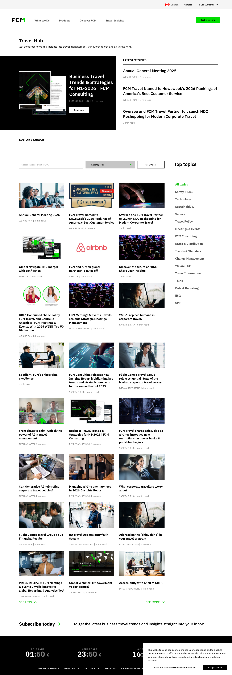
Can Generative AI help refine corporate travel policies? (39, 488)
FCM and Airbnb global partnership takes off (84, 269)
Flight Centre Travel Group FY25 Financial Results (41, 536)
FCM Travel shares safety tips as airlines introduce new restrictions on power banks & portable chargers (141, 436)
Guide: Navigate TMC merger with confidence (38, 269)
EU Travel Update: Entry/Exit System (88, 536)
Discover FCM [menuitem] (88, 20)
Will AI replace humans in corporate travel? (137, 317)
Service (180, 214)
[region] (187, 659)
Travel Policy (184, 221)
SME (178, 303)
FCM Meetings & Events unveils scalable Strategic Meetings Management (90, 319)
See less (25, 602)
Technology (183, 199)
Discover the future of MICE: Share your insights (138, 269)
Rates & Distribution (189, 244)
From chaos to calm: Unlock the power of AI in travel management (40, 434)
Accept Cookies (215, 667)
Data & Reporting (187, 288)
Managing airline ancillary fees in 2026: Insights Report (90, 488)
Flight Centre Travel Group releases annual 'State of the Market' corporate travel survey (140, 378)
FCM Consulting (186, 236)
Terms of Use (110, 669)
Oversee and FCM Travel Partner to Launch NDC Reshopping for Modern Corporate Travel (141, 218)
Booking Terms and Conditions (136, 669)
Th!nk (179, 281)
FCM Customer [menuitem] (206, 4)
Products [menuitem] (64, 20)
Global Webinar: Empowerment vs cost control (90, 585)
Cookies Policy (91, 669)
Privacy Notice (71, 669)
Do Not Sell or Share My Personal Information (174, 667)
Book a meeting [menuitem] (207, 20)
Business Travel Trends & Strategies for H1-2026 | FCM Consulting (89, 434)
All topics (181, 184)
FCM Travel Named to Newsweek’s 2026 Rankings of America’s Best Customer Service (91, 218)
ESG (178, 295)
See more (153, 602)
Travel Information (188, 273)
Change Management (189, 258)
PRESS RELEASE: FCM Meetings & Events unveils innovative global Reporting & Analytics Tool (41, 586)
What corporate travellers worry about (141, 488)
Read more (81, 111)
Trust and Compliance (47, 669)
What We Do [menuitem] (42, 20)
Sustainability (184, 207)
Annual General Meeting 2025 (39, 215)
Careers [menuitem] (188, 4)
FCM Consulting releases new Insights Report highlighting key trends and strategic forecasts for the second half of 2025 (91, 380)
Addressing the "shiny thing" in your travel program (140, 536)
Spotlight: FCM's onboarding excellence (38, 376)
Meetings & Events (187, 229)
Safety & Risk (184, 192)
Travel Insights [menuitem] (115, 20)
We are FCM (183, 266)
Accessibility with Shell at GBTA (140, 583)
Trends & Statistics (188, 251)
